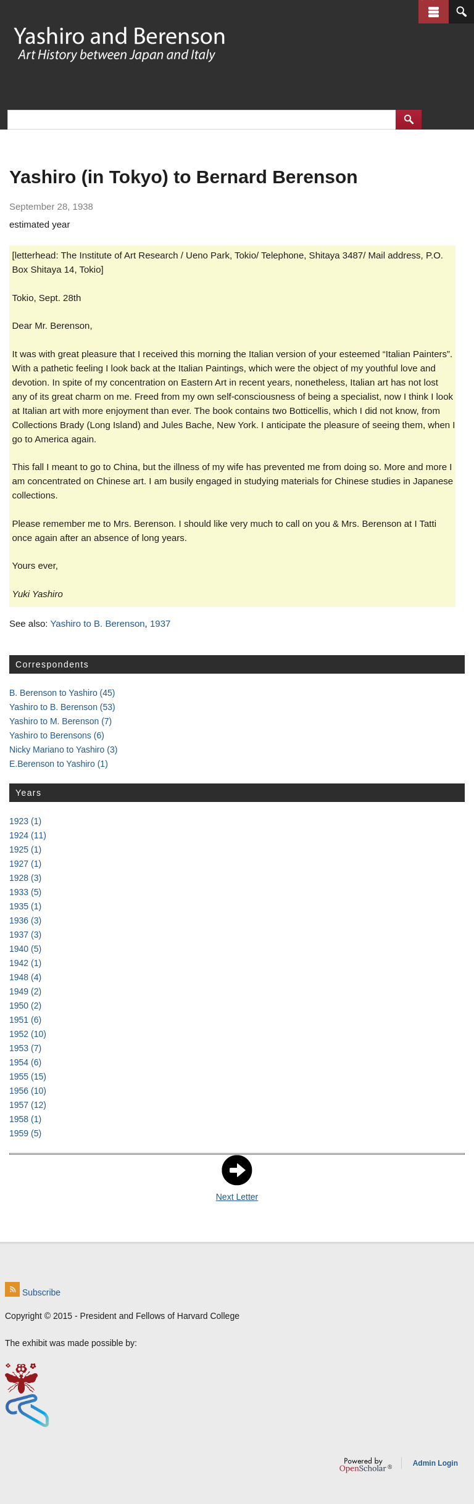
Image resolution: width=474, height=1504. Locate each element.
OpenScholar (365, 1465)
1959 (25, 1133)
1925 (25, 849)
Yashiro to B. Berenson (97, 623)
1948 (25, 977)
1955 (27, 1076)
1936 (25, 920)
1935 (25, 906)
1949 (25, 991)
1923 (25, 821)
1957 (27, 1105)
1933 (25, 892)
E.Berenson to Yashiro (58, 764)
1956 (27, 1091)
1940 (25, 949)
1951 (25, 1020)
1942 (25, 963)
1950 (25, 1005)
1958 (25, 1119)
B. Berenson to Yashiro (62, 693)
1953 (25, 1048)
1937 (160, 623)
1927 (25, 864)
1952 (27, 1034)
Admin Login (435, 1463)
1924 (27, 835)
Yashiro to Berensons (56, 735)
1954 (25, 1062)
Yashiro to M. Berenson (60, 721)
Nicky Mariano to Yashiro (63, 749)
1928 (25, 878)
